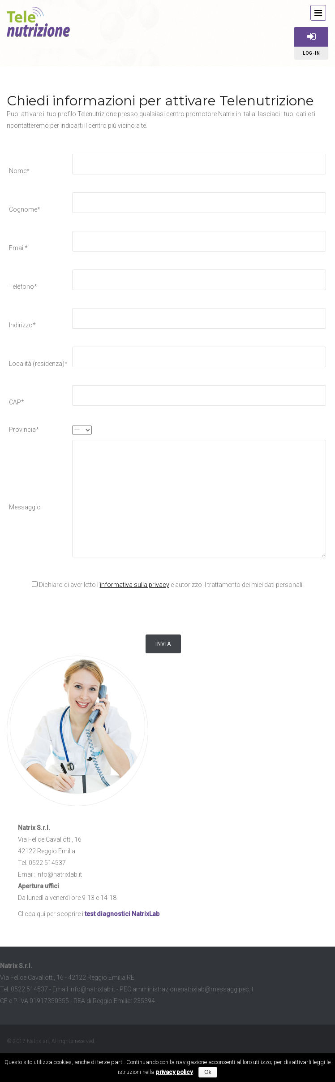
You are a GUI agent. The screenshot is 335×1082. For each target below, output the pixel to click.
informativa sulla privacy (134, 584)
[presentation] (77, 612)
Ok (207, 1072)
